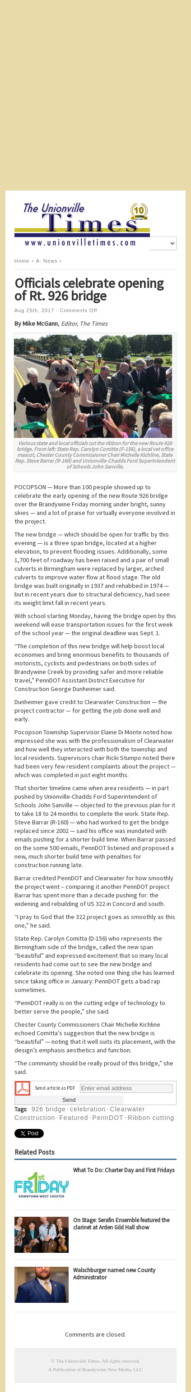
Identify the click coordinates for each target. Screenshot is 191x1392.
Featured (73, 1117)
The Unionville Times (78, 1361)
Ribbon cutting (151, 1117)
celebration (88, 1109)
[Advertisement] (95, 95)
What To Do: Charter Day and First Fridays (123, 1170)
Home (21, 261)
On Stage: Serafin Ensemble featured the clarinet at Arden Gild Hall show (121, 1223)
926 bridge (49, 1109)
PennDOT (107, 1117)
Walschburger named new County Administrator (114, 1273)
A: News (47, 261)
